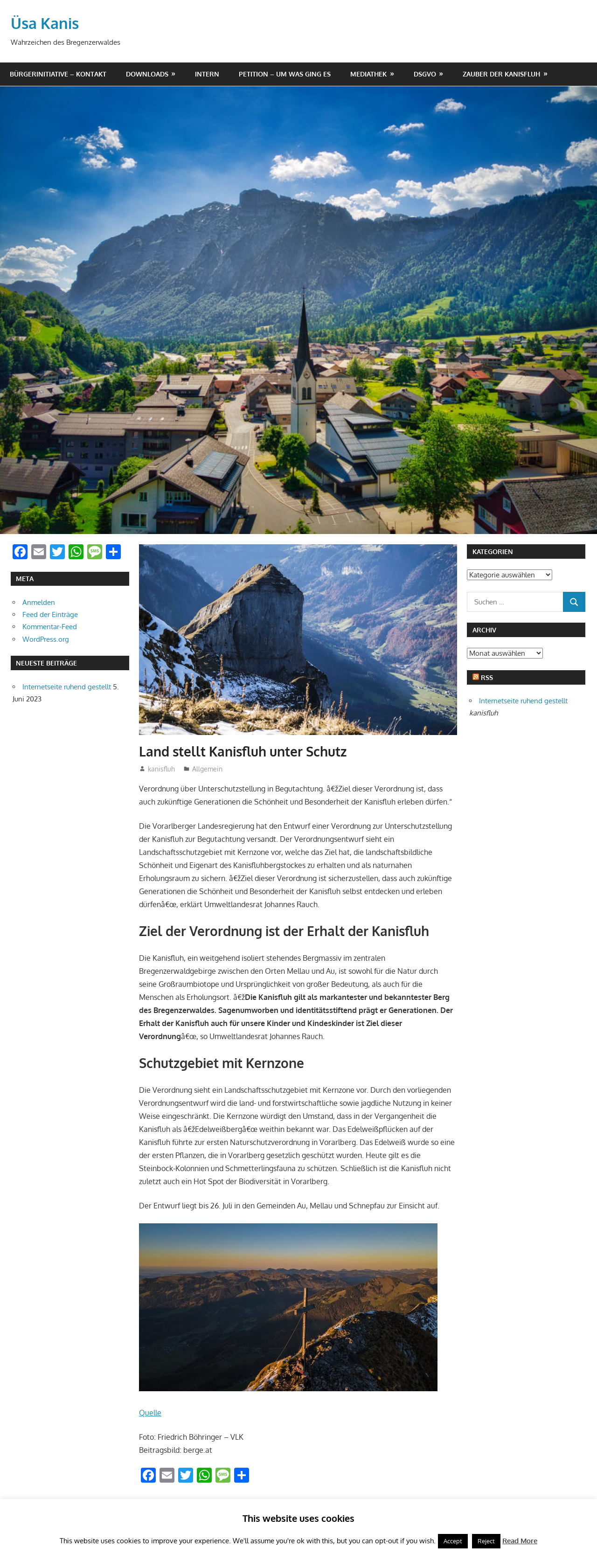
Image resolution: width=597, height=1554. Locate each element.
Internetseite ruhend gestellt (66, 686)
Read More (519, 1540)
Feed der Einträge (50, 614)
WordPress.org (45, 638)
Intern (207, 73)
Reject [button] (486, 1541)
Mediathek (368, 73)
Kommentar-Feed (49, 626)
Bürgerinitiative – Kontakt (58, 73)
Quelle (150, 1412)
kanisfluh (161, 768)
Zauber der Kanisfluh (501, 73)
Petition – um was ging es (285, 73)
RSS (487, 677)
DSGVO (425, 73)
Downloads (147, 73)
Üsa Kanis (45, 22)
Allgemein (207, 768)
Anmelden (38, 601)
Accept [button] (453, 1541)
